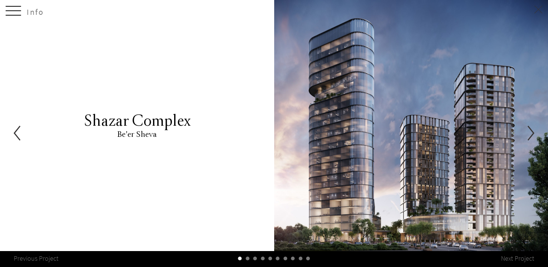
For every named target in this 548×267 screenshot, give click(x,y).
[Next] (531, 133)
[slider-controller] (240, 258)
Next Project (517, 258)
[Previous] (17, 133)
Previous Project (36, 258)
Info (35, 12)
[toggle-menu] (13, 12)
